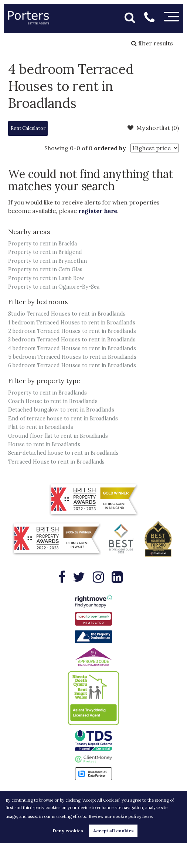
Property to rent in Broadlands (47, 392)
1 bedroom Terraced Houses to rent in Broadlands (71, 322)
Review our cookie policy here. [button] (121, 816)
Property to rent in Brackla (42, 243)
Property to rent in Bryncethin (47, 261)
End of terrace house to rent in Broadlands (63, 418)
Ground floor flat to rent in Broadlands (58, 436)
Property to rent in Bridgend (45, 252)
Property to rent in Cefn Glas (45, 269)
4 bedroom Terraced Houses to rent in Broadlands (72, 348)
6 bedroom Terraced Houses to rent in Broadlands (72, 365)
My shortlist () (153, 127)
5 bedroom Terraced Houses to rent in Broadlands (72, 357)
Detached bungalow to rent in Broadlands (61, 409)
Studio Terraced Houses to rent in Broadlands (67, 313)
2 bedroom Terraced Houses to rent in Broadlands (72, 331)
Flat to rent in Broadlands (40, 427)
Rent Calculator (28, 128)
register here (97, 210)
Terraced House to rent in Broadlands (56, 461)
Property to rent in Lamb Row (46, 278)
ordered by (110, 148)
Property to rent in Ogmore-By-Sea (53, 286)
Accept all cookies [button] (113, 830)
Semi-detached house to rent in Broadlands (63, 453)
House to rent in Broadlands (44, 444)
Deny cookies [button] (68, 830)
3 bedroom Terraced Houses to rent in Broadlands (72, 339)
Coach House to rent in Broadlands (52, 401)
